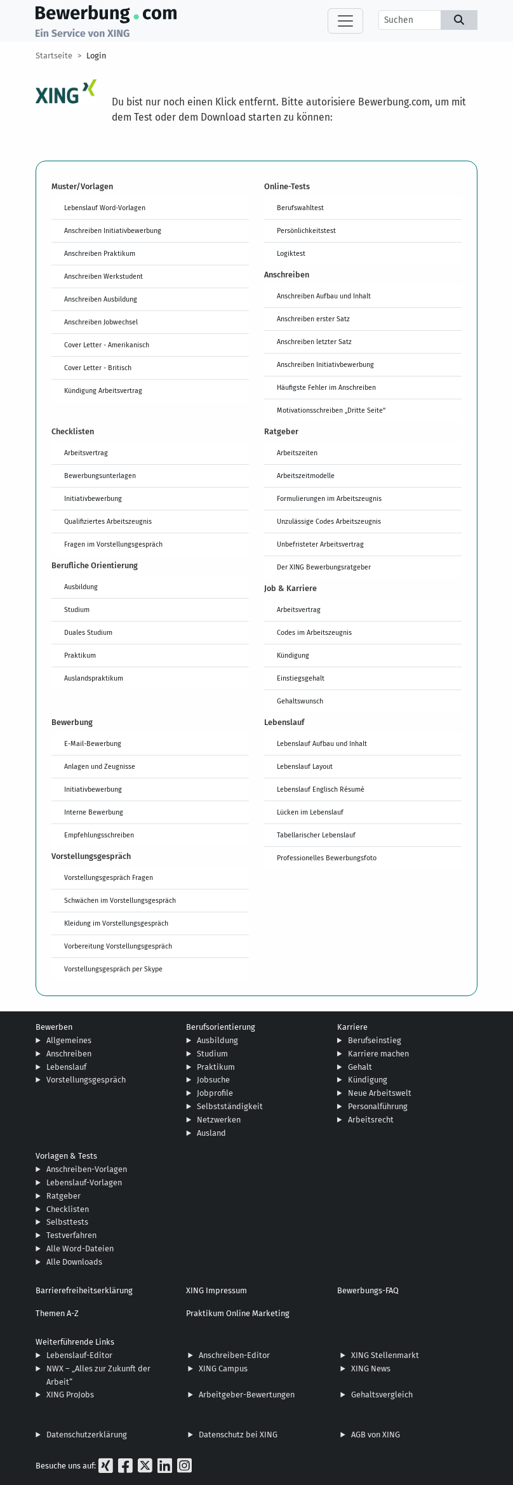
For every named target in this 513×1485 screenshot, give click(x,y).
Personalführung (378, 1106)
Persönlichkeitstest (306, 230)
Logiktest (291, 253)
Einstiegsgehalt (300, 678)
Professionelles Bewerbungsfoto (326, 858)
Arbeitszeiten (297, 453)
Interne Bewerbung (93, 812)
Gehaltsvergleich (382, 1394)
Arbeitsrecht (371, 1120)
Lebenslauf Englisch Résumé (320, 789)
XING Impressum (216, 1290)
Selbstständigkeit (230, 1106)
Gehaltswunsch (300, 701)
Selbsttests (67, 1222)
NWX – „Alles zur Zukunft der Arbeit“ (98, 1375)
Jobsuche (213, 1080)
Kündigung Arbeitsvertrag (103, 390)
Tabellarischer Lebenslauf (316, 835)
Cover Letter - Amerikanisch (106, 345)
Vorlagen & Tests (66, 1156)
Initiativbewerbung (93, 498)
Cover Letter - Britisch (97, 368)
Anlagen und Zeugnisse (99, 766)
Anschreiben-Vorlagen (86, 1169)
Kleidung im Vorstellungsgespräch (116, 923)
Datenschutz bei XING (238, 1434)
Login (96, 56)
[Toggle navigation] (345, 21)
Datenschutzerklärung (86, 1434)
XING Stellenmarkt (385, 1355)
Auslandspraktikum (93, 678)
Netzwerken (219, 1120)
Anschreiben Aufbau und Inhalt (324, 296)
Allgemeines (68, 1040)
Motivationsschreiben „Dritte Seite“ (331, 410)
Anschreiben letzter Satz (314, 341)
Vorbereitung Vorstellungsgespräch (118, 946)
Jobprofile (215, 1093)
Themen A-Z (57, 1313)
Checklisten (67, 1209)
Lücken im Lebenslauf (310, 812)
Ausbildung (81, 587)
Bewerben (54, 1027)
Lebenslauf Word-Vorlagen (104, 208)
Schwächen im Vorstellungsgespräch (120, 900)
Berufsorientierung (220, 1027)
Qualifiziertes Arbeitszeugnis (108, 521)
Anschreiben (68, 1054)
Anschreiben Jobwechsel (101, 322)
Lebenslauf (66, 1067)
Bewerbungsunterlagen (100, 475)
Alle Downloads (74, 1262)
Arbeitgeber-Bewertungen (247, 1394)
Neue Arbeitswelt (379, 1093)
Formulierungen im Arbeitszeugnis (329, 498)
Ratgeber (63, 1196)
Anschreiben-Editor (234, 1355)
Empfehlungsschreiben (99, 835)
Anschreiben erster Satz (313, 319)
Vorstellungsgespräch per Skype (113, 969)
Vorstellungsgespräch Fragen (108, 877)
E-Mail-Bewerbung (92, 743)
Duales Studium (88, 632)
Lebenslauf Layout (305, 766)
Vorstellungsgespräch (86, 1080)
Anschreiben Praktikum (99, 253)
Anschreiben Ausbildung (100, 299)
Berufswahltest (300, 208)
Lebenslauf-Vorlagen (84, 1182)
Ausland (211, 1133)
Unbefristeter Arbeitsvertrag (320, 544)
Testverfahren (71, 1235)
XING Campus (223, 1368)
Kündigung (293, 655)
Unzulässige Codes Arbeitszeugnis (329, 521)
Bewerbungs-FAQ (368, 1290)
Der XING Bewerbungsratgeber (324, 567)
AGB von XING (375, 1434)
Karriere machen (378, 1054)
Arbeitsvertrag (86, 453)
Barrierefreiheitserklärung (84, 1290)
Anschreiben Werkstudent (103, 276)
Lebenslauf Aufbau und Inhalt (322, 743)
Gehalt (360, 1067)
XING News (370, 1368)
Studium (77, 609)
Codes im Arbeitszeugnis (314, 632)
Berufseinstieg (374, 1040)
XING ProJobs (70, 1394)
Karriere (352, 1027)
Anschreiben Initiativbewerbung (112, 230)
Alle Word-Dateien (80, 1248)
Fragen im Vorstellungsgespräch (113, 544)
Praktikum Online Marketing (238, 1313)
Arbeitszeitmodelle (306, 475)
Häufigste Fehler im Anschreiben (326, 387)
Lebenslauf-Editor (79, 1355)
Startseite (54, 56)
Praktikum (80, 655)
